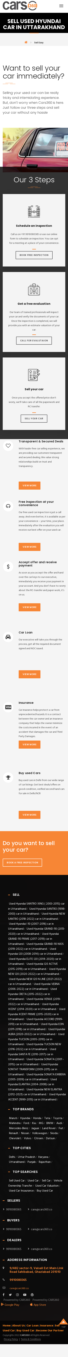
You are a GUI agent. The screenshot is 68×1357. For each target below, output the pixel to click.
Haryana (43, 1157)
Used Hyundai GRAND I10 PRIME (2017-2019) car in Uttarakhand (33, 939)
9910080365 (13, 1209)
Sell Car (46, 1180)
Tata (47, 1118)
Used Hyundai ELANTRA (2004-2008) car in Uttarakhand (32, 1084)
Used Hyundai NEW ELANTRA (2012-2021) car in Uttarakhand (35, 1092)
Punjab (32, 1162)
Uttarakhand (16, 1162)
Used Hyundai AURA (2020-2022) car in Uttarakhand (36, 1032)
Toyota (57, 1118)
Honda (37, 1118)
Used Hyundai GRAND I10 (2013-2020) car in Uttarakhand (36, 931)
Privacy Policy (11, 1339)
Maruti (13, 1118)
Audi (59, 1123)
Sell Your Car (34, 418)
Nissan (25, 1133)
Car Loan (32, 1325)
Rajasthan (45, 1162)
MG (41, 1123)
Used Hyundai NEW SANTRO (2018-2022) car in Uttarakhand (36, 916)
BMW (49, 1123)
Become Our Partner (50, 1330)
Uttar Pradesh (26, 1157)
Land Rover (49, 1128)
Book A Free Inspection (22, 862)
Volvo (27, 1138)
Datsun (50, 1138)
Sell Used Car (17, 1180)
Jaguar (35, 1128)
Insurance (46, 1325)
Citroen (38, 1138)
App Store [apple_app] (38, 1305)
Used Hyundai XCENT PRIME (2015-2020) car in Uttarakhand (36, 1014)
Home (7, 1325)
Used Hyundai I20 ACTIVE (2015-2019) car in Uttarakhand (33, 966)
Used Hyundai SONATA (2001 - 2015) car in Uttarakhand (36, 1062)
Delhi (12, 1157)
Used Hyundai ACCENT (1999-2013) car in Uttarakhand (37, 1097)
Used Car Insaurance (21, 1190)
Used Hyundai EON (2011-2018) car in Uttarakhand (36, 1027)
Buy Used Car (45, 1190)
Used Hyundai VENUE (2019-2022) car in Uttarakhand (34, 1001)
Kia (34, 1123)
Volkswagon (39, 1133)
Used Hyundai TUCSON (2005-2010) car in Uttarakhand (36, 1039)
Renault (13, 1133)
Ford (26, 1123)
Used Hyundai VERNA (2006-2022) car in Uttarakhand (34, 986)
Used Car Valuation (47, 1185)
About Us (18, 1325)
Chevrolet (15, 1138)
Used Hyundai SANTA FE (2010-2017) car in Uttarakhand (32, 1054)
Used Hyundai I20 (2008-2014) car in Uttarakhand (35, 951)
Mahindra (14, 1123)
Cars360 (25, 1335)
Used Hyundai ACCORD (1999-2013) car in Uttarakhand (35, 1022)
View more (29, 485)
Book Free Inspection (34, 255)
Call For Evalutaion (34, 340)
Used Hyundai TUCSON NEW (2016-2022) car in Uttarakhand (34, 1047)
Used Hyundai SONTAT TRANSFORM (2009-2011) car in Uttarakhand (33, 1069)
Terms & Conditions (31, 1339)
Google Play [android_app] (10, 1305)
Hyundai (25, 1118)
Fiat (61, 1128)
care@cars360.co (41, 1209)
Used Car (33, 1180)
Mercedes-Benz (18, 1128)
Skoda (54, 1133)
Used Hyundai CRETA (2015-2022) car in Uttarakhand (32, 994)
